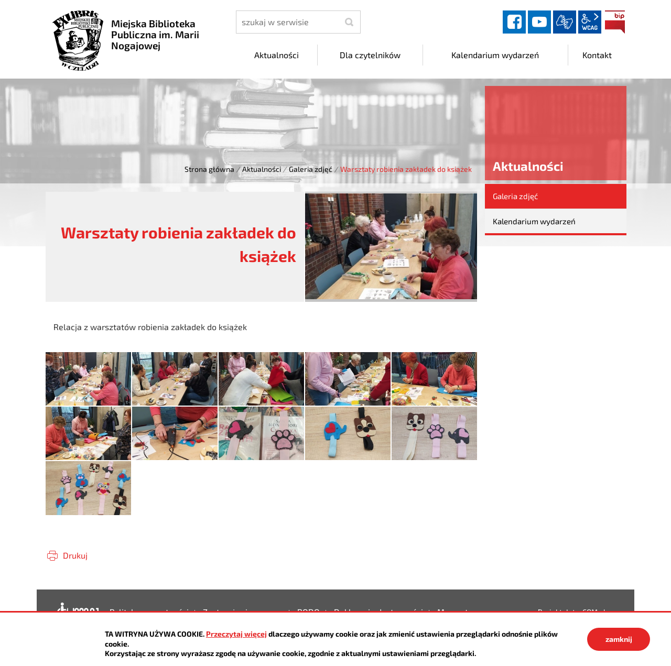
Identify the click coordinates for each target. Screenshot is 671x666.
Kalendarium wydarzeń (534, 221)
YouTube (539, 22)
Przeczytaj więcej (236, 633)
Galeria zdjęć (310, 169)
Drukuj (75, 555)
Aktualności (261, 169)
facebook (514, 22)
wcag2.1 (589, 22)
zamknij (618, 639)
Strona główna (209, 169)
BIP (614, 22)
